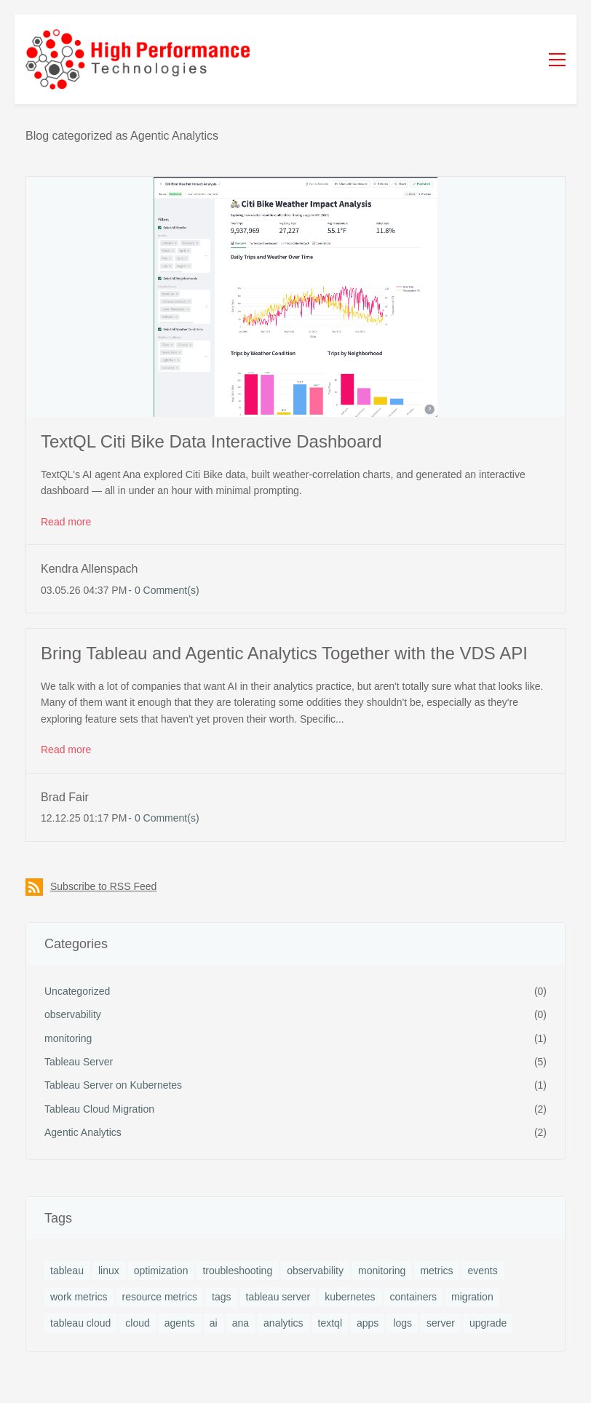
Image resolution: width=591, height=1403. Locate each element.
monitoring (68, 1038)
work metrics (79, 1297)
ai (214, 1323)
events (483, 1270)
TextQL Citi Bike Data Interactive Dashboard (211, 441)
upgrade (488, 1323)
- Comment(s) (163, 590)
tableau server (278, 1297)
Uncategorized (77, 991)
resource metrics (159, 1297)
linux (108, 1270)
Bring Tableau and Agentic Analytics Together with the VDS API (284, 653)
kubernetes (350, 1297)
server (441, 1323)
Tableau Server (78, 1062)
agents (179, 1323)
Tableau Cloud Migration (99, 1109)
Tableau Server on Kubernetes (113, 1085)
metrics (436, 1270)
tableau (67, 1270)
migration (472, 1297)
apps (367, 1323)
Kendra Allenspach (89, 569)
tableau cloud (80, 1323)
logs (402, 1323)
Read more (66, 522)
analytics (283, 1323)
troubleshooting (237, 1270)
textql (330, 1323)
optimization (161, 1270)
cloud (137, 1323)
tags (221, 1297)
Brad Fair (65, 797)
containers (413, 1297)
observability (72, 1014)
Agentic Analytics (83, 1132)
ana (240, 1323)
